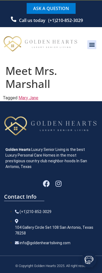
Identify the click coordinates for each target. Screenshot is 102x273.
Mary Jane (28, 97)
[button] (91, 44)
